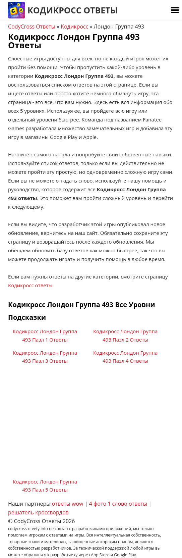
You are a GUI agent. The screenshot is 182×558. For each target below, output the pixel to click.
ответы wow (67, 503)
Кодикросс (74, 26)
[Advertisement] (91, 424)
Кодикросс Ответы (72, 10)
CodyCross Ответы (31, 26)
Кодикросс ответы (30, 285)
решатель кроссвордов (38, 512)
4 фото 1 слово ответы (118, 503)
